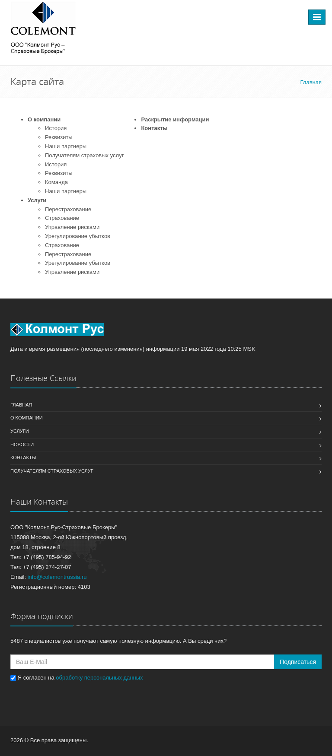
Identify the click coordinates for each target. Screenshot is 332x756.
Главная (21, 404)
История (56, 128)
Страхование (62, 218)
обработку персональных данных (99, 677)
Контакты (154, 128)
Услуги (37, 200)
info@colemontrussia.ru (57, 577)
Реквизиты (59, 137)
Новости (22, 444)
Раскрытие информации (175, 119)
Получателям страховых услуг (84, 155)
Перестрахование (68, 209)
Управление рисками (72, 227)
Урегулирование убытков (77, 236)
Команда (56, 182)
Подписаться (298, 661)
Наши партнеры (65, 146)
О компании (44, 119)
